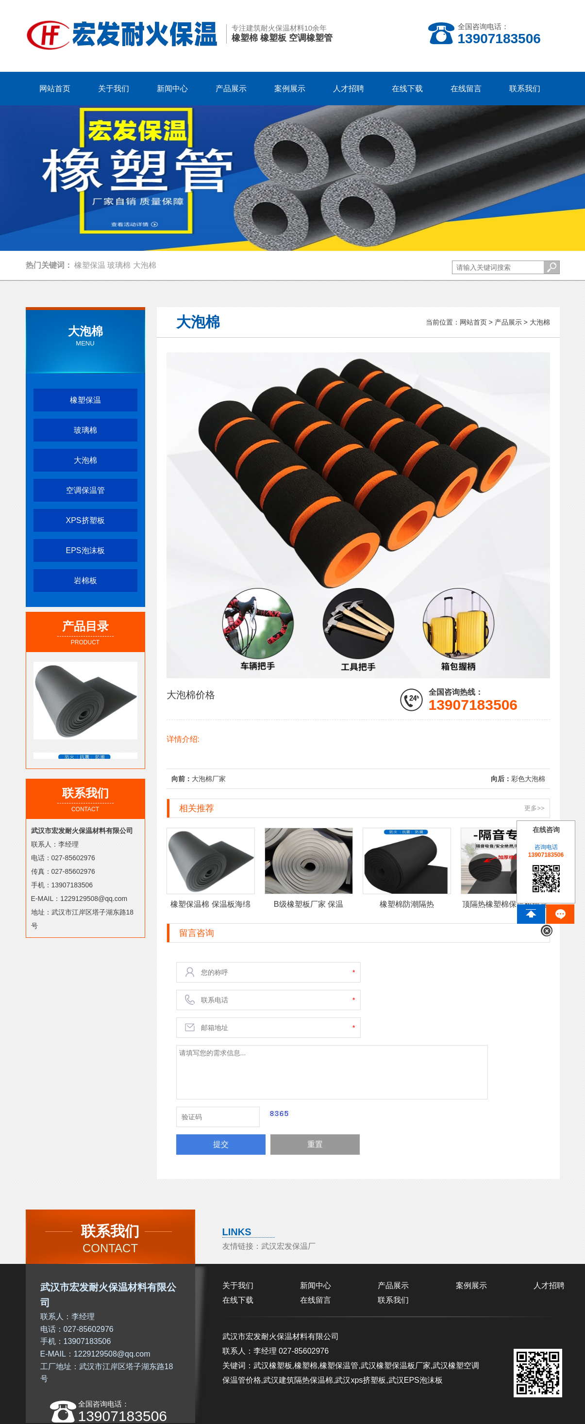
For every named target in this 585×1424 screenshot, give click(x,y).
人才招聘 (549, 1285)
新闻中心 (315, 1285)
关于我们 (237, 1285)
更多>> (534, 808)
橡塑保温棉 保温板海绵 (210, 904)
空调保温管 (85, 490)
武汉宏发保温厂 (288, 1246)
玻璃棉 (119, 265)
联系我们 (393, 1300)
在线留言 (315, 1300)
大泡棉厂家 (209, 779)
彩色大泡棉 (528, 779)
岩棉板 (85, 580)
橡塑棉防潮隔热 (407, 904)
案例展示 (471, 1285)
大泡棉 (144, 265)
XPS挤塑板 (85, 520)
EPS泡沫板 (85, 550)
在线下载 (237, 1300)
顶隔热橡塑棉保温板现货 (505, 904)
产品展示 (508, 322)
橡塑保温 (89, 265)
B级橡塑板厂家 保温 (308, 904)
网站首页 (54, 88)
